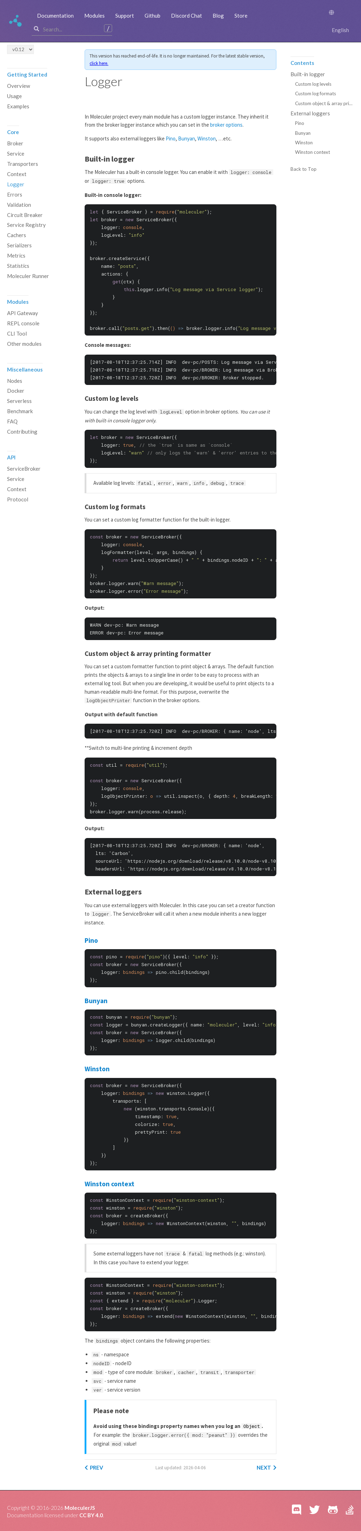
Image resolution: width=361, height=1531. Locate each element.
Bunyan (186, 138)
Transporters (22, 164)
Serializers (19, 246)
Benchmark (20, 412)
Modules (94, 15)
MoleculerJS (80, 1505)
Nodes (14, 381)
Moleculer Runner (28, 276)
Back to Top (303, 169)
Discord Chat (186, 15)
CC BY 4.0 (92, 1513)
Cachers (16, 236)
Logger (15, 184)
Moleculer (16, 21)
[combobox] (73, 29)
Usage (14, 96)
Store (240, 15)
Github (152, 15)
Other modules (24, 344)
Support (124, 15)
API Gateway (22, 314)
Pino (171, 138)
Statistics (18, 266)
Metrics (16, 256)
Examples (18, 106)
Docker (15, 391)
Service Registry (26, 225)
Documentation (55, 15)
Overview (18, 86)
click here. (117, 63)
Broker (15, 143)
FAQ (12, 422)
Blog (218, 15)
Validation (19, 205)
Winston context (110, 1184)
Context (16, 174)
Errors (14, 195)
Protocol (17, 500)
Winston (206, 138)
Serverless (19, 402)
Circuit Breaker (25, 215)
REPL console (23, 324)
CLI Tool (17, 334)
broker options (226, 125)
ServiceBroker (24, 469)
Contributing (22, 432)
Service (15, 154)
